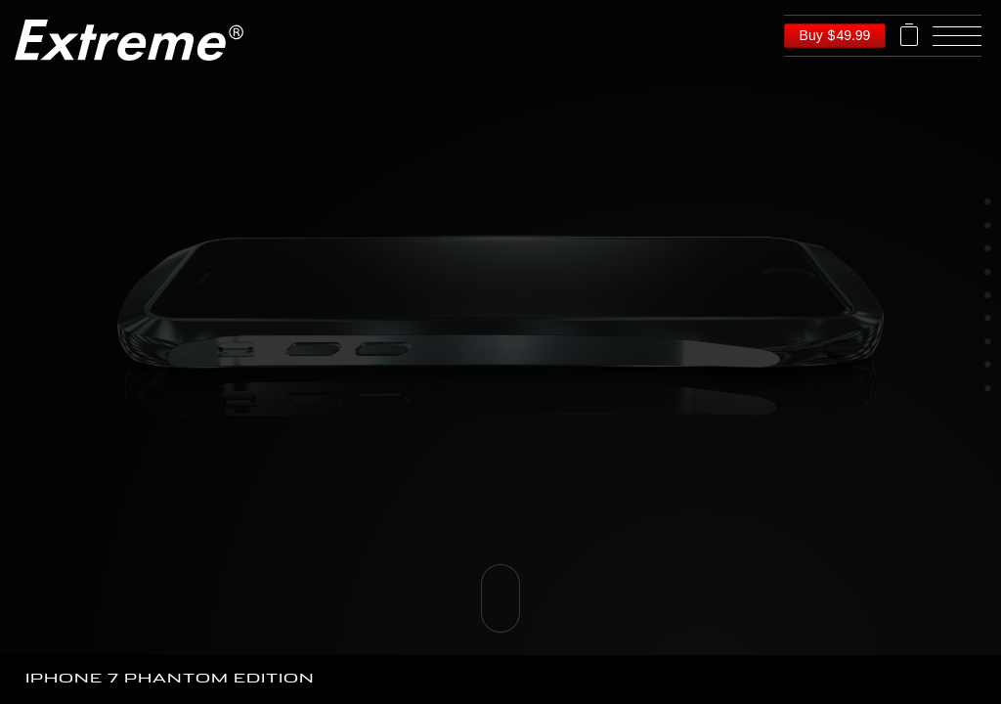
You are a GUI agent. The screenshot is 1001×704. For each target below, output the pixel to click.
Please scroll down (500, 598)
